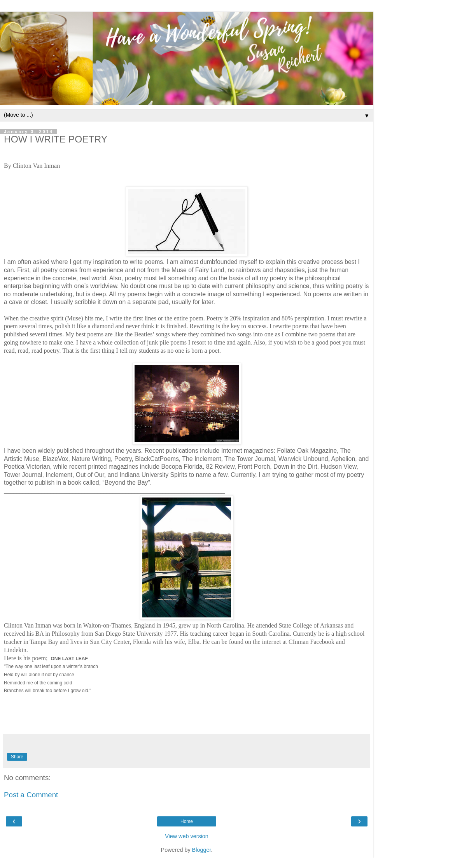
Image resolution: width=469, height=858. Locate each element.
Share (17, 757)
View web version (186, 836)
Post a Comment (31, 795)
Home (186, 821)
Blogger (201, 850)
